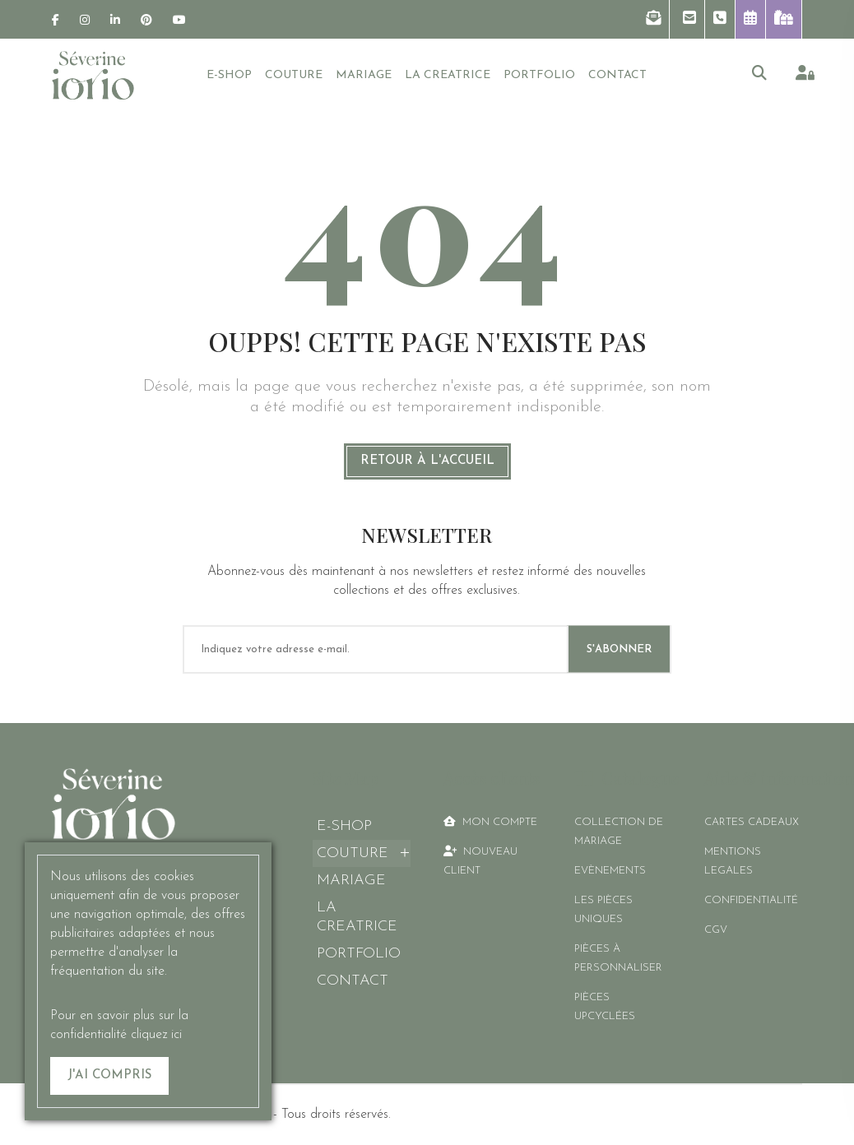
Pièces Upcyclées (604, 1007)
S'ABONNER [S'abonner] (619, 649)
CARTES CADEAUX (751, 822)
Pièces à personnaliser (618, 958)
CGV (715, 930)
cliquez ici (156, 1034)
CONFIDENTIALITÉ (751, 900)
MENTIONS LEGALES (732, 861)
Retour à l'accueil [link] (427, 461)
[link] (55, 19)
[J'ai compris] (109, 1076)
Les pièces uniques (603, 910)
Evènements (610, 870)
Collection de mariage (618, 831)
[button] (654, 19)
